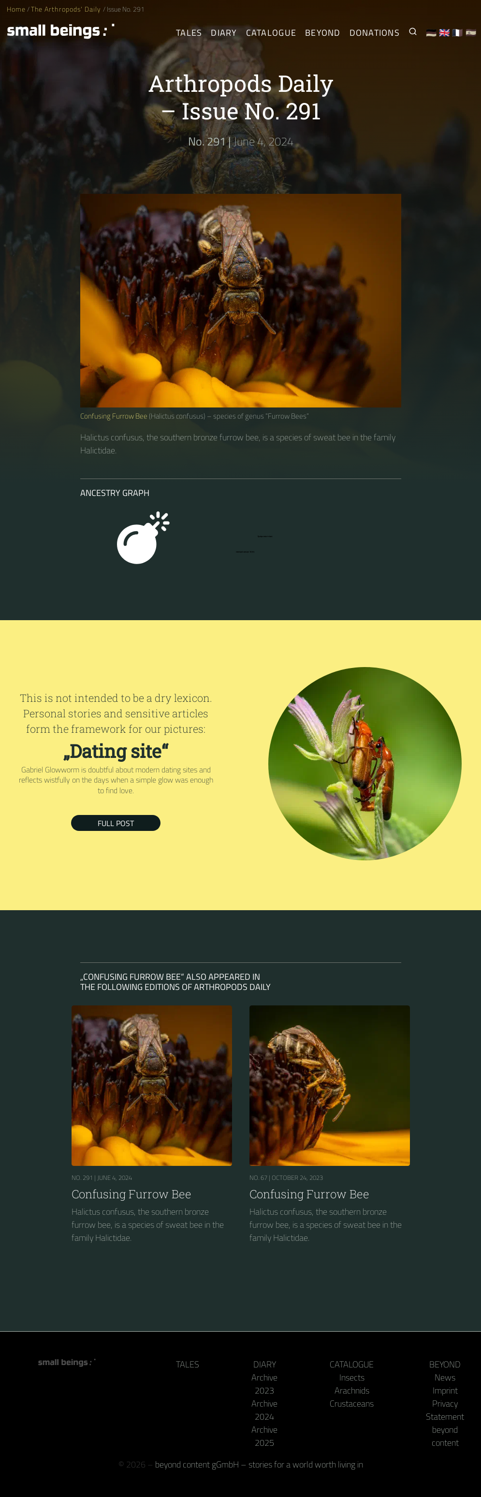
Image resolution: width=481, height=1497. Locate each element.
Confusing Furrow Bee (113, 415)
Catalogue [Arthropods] (271, 32)
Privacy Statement (445, 1410)
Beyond (445, 1364)
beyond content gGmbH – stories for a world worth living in (259, 1464)
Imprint (445, 1390)
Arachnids (352, 1390)
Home (16, 9)
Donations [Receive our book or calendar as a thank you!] (375, 32)
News (445, 1377)
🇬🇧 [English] (444, 32)
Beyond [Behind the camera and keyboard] (323, 32)
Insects (351, 1377)
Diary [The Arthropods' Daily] (224, 32)
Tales (189, 32)
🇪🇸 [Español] (471, 32)
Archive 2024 (264, 1410)
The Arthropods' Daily (66, 9)
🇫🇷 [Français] (457, 32)
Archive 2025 (264, 1436)
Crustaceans (352, 1403)
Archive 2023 (264, 1384)
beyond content (445, 1436)
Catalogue (352, 1364)
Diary (264, 1364)
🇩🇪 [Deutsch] (431, 32)
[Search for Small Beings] (412, 32)
